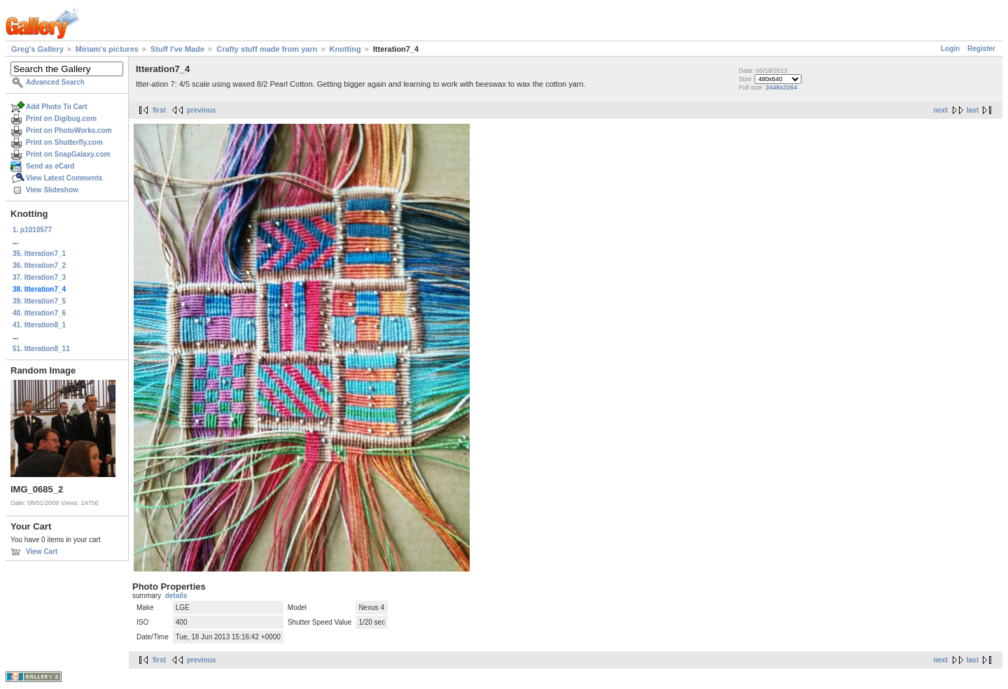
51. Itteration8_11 (41, 349)
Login (950, 48)
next (940, 110)
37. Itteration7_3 (39, 277)
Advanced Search (55, 82)
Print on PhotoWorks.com (69, 130)
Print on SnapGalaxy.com (68, 154)
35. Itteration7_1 (39, 253)
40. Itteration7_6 (39, 313)
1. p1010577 (32, 230)
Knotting (345, 49)
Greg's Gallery (37, 49)
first (159, 110)
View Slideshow (52, 190)
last (973, 110)
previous (201, 110)
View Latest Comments (64, 178)
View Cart (41, 551)
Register (981, 48)
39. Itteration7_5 (39, 301)
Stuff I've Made (177, 49)
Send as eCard (50, 166)
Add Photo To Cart (57, 107)
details (176, 595)
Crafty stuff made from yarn (266, 49)
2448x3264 (781, 87)
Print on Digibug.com (61, 118)
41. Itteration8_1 (39, 325)
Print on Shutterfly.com (64, 142)
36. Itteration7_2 (39, 265)
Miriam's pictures (107, 49)
